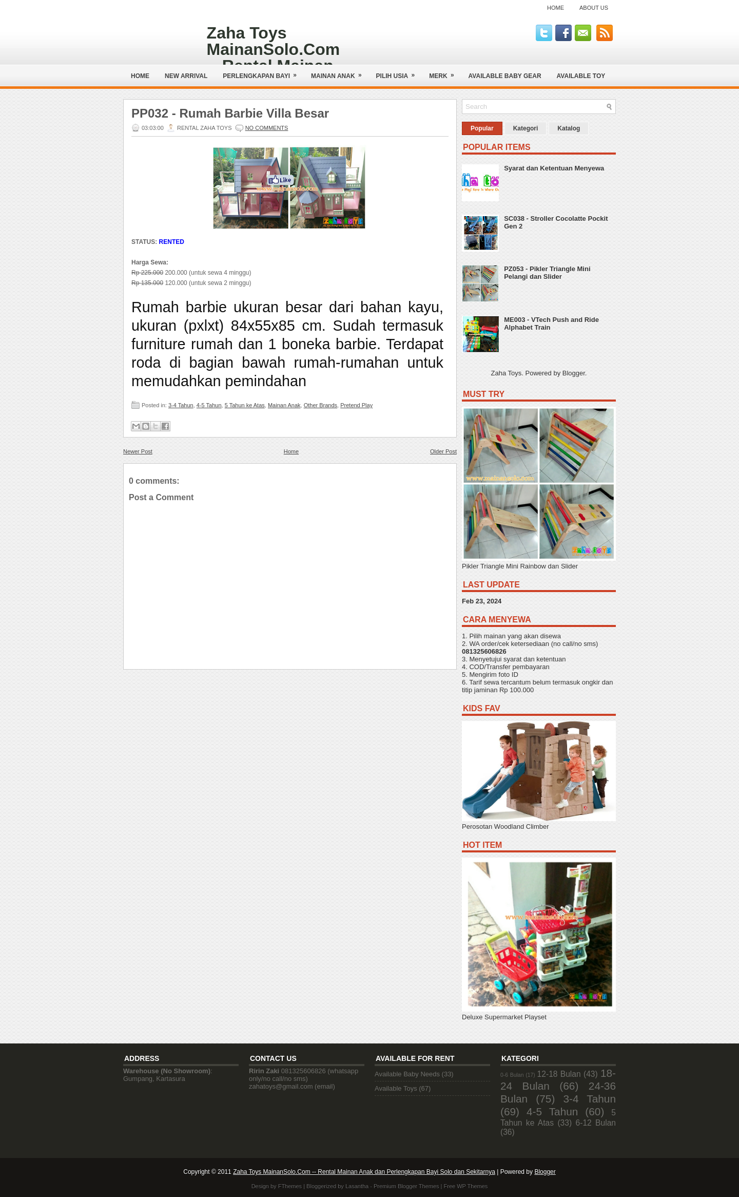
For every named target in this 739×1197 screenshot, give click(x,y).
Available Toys (396, 1088)
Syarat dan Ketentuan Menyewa (554, 168)
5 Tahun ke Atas (245, 405)
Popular (482, 128)
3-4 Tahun (180, 405)
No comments (266, 128)
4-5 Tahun (209, 405)
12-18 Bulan (559, 1074)
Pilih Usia (399, 72)
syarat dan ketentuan (534, 659)
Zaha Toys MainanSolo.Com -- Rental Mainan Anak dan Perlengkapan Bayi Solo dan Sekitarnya (364, 1171)
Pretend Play (356, 405)
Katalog (568, 128)
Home (555, 8)
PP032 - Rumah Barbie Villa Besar (230, 113)
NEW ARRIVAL (186, 76)
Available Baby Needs (407, 1074)
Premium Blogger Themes (406, 1186)
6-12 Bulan (596, 1122)
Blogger (573, 373)
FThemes (290, 1186)
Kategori (525, 128)
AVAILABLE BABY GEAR (505, 76)
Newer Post (137, 451)
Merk (444, 72)
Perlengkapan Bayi (263, 72)
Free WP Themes (466, 1186)
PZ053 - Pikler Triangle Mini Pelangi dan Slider (547, 272)
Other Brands (320, 405)
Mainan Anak (339, 72)
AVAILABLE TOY (581, 76)
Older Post (443, 451)
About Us (593, 8)
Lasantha (356, 1186)
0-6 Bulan (511, 1075)
